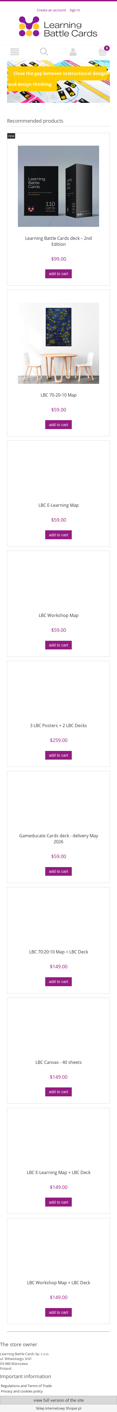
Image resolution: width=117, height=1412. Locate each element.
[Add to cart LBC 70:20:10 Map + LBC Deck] (58, 981)
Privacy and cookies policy (21, 1391)
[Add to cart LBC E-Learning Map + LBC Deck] (58, 1202)
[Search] (43, 51)
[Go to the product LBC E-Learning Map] (58, 473)
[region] (58, 81)
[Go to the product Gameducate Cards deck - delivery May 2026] (58, 804)
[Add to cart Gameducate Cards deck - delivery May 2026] (58, 871)
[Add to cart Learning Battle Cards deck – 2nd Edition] (58, 273)
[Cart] (102, 51)
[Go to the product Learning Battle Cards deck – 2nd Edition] (58, 186)
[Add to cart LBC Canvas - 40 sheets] (58, 1091)
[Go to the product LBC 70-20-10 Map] (58, 343)
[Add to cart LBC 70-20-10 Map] (58, 424)
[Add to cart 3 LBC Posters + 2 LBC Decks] (58, 755)
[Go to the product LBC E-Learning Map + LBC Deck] (58, 1141)
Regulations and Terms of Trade (26, 1385)
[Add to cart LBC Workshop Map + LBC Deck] (58, 1312)
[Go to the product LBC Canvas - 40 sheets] (58, 1030)
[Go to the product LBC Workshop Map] (58, 584)
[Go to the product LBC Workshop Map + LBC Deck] (58, 1251)
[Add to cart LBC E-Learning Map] (58, 534)
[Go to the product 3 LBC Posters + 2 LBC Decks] (58, 694)
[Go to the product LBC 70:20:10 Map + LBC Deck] (58, 920)
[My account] (73, 51)
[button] (14, 51)
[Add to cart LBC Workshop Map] (58, 645)
